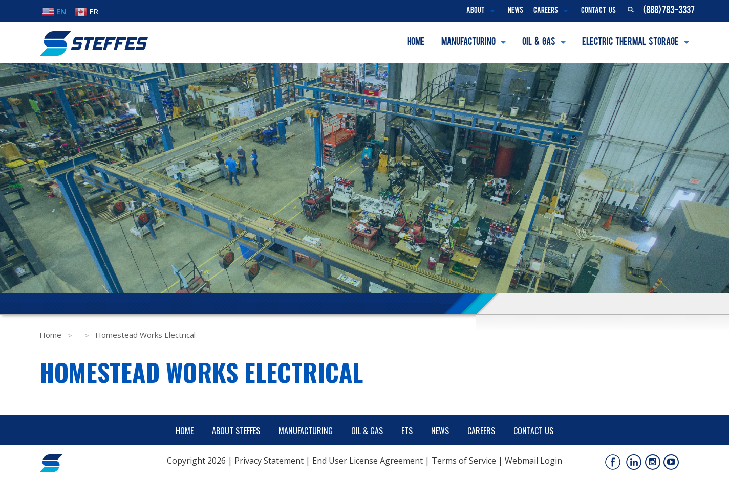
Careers (545, 11)
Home (416, 42)
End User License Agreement (367, 460)
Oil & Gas (538, 42)
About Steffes (236, 431)
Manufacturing (468, 42)
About (475, 11)
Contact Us (598, 11)
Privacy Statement (269, 460)
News (515, 11)
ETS (407, 431)
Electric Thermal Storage (630, 42)
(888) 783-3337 (669, 11)
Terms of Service (464, 460)
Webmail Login (533, 460)
